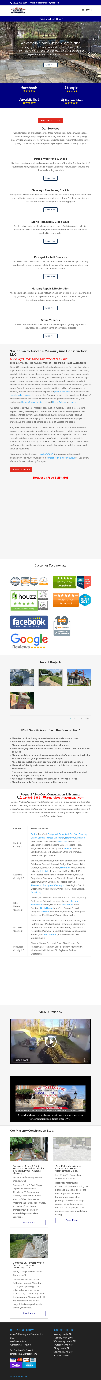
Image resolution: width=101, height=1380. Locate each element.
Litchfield (44, 866)
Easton (41, 832)
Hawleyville (70, 832)
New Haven (67, 899)
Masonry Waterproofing (23, 1375)
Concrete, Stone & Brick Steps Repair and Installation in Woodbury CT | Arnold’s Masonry (28, 1164)
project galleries (62, 386)
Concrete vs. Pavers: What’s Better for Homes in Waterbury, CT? (28, 1260)
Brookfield (64, 829)
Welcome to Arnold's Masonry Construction (50, 37)
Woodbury (36, 887)
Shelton (68, 843)
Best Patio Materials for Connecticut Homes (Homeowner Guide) (68, 1163)
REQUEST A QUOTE (50, 115)
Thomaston (36, 880)
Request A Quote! (21, 464)
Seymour (45, 906)
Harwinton (65, 862)
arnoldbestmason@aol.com (23, 1348)
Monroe (81, 832)
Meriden (74, 896)
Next (87, 713)
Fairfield (49, 832)
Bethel (34, 829)
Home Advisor (59, 397)
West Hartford (50, 929)
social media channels (20, 390)
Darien (34, 832)
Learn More (50, 60)
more (73, 397)
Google (32, 397)
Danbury (83, 829)
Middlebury (36, 899)
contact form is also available (60, 452)
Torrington (48, 880)
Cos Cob (74, 829)
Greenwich (59, 832)
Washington (59, 880)
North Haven (46, 903)
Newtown (62, 836)
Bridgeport (53, 829)
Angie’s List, (42, 397)
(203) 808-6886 (45, 449)
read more (29, 1217)
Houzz (24, 397)
